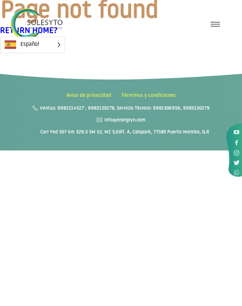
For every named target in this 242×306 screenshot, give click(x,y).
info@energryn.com (125, 120)
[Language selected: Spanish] (32, 45)
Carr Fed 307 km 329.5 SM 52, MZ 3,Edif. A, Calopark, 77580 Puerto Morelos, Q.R (124, 132)
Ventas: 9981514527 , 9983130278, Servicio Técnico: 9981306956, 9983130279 (125, 108)
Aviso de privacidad (88, 95)
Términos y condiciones (148, 95)
